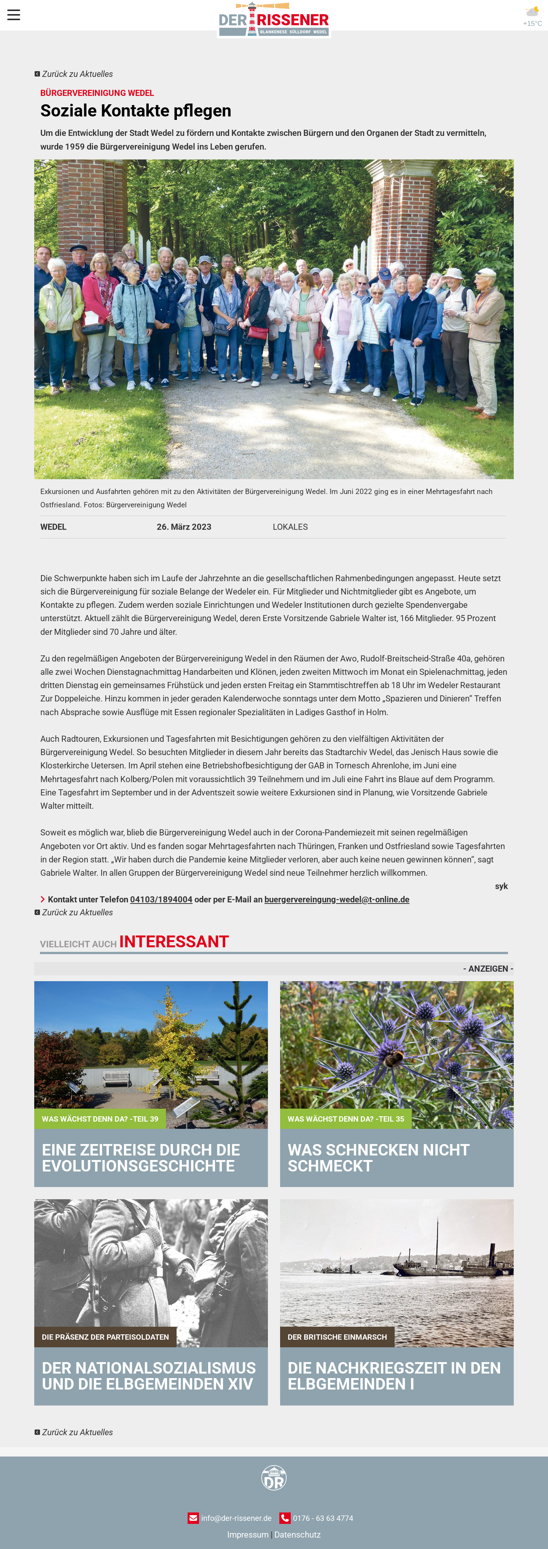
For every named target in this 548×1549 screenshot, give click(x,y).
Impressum (248, 1534)
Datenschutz (297, 1534)
